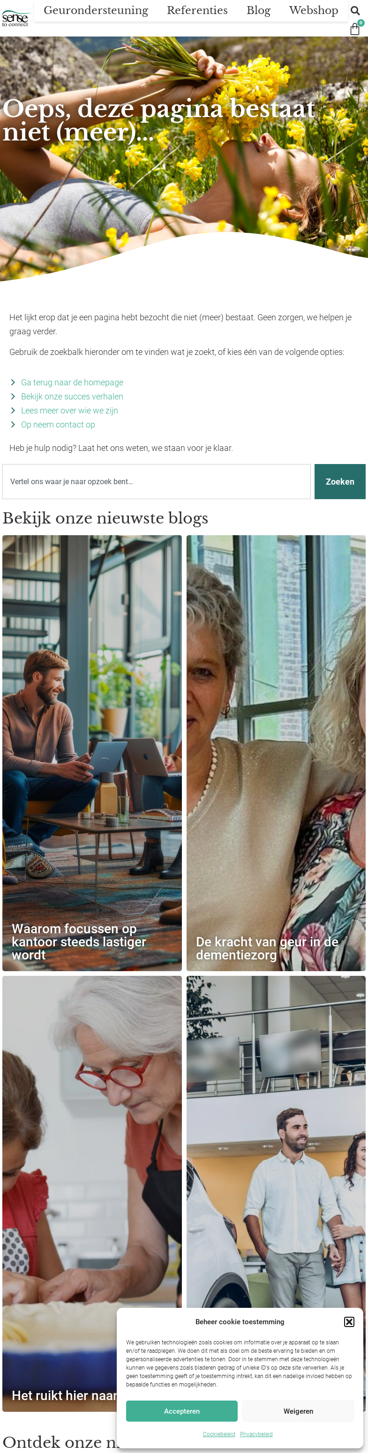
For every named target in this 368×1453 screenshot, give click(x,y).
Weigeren (298, 1411)
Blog (258, 10)
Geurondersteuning (96, 10)
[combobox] (156, 481)
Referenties (197, 10)
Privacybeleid (256, 1434)
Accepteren (182, 1411)
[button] (349, 1322)
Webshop (313, 10)
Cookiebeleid (219, 1434)
